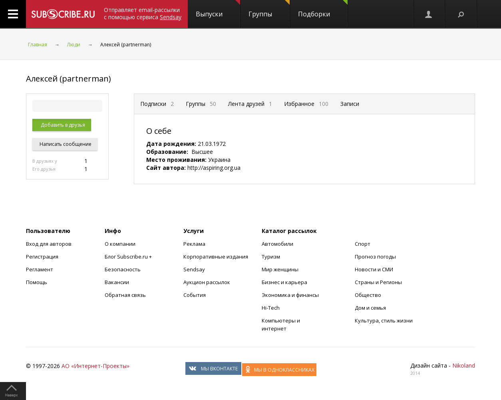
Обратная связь (125, 295)
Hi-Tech (271, 307)
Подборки (323, 9)
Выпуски (218, 9)
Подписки (157, 103)
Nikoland (463, 365)
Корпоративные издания (215, 256)
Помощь (36, 282)
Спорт (362, 243)
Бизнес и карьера (284, 282)
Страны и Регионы (378, 282)
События (194, 295)
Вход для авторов (49, 243)
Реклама (194, 243)
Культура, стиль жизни (384, 320)
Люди (73, 44)
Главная (37, 44)
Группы (269, 9)
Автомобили (277, 243)
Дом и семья (370, 307)
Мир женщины (280, 269)
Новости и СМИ (374, 269)
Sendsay (194, 269)
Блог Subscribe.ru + (129, 256)
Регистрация (42, 256)
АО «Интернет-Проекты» (95, 366)
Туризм (271, 256)
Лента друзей (250, 103)
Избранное (306, 103)
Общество (368, 295)
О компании (120, 243)
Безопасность (123, 269)
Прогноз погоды (375, 256)
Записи (349, 103)
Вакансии (117, 282)
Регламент (39, 269)
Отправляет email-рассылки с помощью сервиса (142, 13)
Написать (64, 144)
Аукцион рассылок (206, 282)
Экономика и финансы (290, 295)
